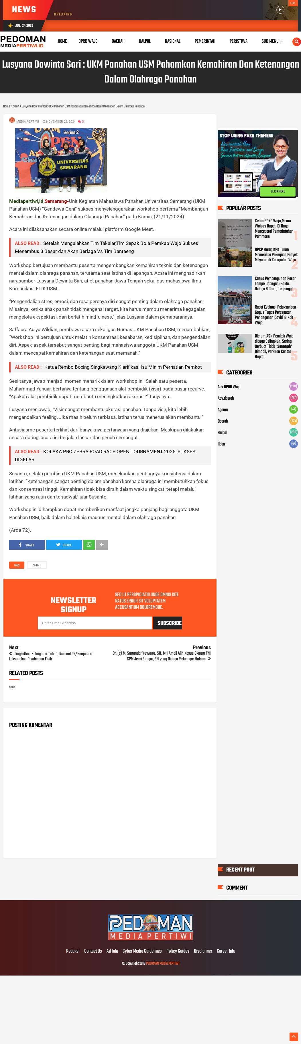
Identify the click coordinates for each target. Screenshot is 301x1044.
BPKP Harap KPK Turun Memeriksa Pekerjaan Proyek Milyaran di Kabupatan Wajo (276, 255)
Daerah (223, 421)
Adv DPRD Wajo (229, 387)
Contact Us (93, 951)
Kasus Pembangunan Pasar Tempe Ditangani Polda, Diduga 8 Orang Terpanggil (275, 284)
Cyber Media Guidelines (142, 951)
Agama (223, 410)
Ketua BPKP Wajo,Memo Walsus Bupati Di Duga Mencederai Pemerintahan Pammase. (274, 228)
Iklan (221, 444)
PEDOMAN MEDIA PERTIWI (162, 963)
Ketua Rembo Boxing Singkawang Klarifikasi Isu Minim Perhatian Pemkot (122, 367)
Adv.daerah (226, 398)
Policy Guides (177, 951)
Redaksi (73, 951)
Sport (37, 565)
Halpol (222, 433)
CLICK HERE (278, 192)
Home (62, 41)
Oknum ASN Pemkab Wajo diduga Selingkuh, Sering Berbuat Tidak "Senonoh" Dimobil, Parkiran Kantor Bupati (274, 347)
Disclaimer (203, 951)
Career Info (226, 951)
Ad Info (112, 951)
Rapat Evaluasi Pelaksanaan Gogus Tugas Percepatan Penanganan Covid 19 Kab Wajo (275, 315)
